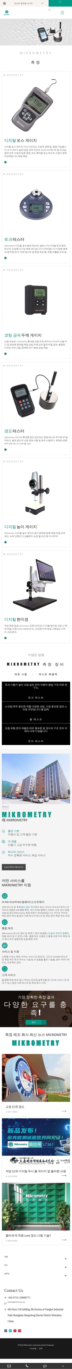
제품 (7, 1266)
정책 (41, 1359)
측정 (36, 61)
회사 (7, 1275)
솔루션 (9, 1283)
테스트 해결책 (48, 682)
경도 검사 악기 (28, 915)
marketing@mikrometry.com (24, 1311)
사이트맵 (32, 1359)
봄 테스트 (36, 727)
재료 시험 (20, 682)
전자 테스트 (36, 749)
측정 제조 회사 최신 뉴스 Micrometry (36, 1048)
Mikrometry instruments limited (35, 1355)
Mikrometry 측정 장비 (36, 666)
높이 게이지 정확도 (60, 941)
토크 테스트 (36, 705)
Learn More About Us (13, 875)
